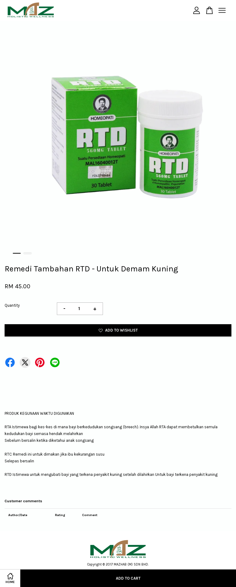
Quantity (12, 305)
